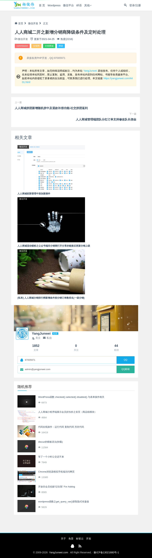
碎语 (79, 5)
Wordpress (54, 5)
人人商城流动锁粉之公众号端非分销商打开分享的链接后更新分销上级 (53, 245)
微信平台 (68, 5)
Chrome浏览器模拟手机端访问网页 (56, 471)
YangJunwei (90, 70)
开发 (88, 538)
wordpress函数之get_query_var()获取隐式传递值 (63, 501)
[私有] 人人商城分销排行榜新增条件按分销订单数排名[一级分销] (50, 297)
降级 (61, 46)
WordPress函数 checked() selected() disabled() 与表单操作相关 (71, 397)
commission (22, 46)
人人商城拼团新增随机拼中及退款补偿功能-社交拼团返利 (51, 108)
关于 (63, 538)
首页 (19, 23)
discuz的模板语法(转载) (50, 441)
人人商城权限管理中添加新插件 (33, 193)
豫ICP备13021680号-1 (106, 552)
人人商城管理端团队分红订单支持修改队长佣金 (106, 119)
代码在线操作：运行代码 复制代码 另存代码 (61, 427)
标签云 (80, 538)
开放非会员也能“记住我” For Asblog (56, 486)
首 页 (42, 5)
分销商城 (49, 46)
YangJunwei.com (58, 552)
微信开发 (33, 23)
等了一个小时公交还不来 (51, 456)
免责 (70, 538)
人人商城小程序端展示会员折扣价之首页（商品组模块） (67, 412)
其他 (87, 5)
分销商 (36, 46)
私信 (47, 337)
